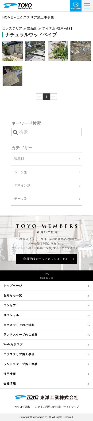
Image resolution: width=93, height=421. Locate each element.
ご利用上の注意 (52, 406)
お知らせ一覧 (13, 295)
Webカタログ (13, 344)
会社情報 (10, 383)
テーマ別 (20, 198)
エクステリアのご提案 (19, 325)
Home (7, 17)
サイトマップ (71, 406)
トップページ (13, 285)
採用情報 (10, 374)
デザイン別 (22, 185)
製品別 (19, 159)
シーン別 (20, 172)
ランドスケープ (21, 364)
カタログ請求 (22, 406)
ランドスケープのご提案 (21, 334)
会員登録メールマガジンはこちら (46, 259)
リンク (36, 406)
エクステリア (19, 354)
